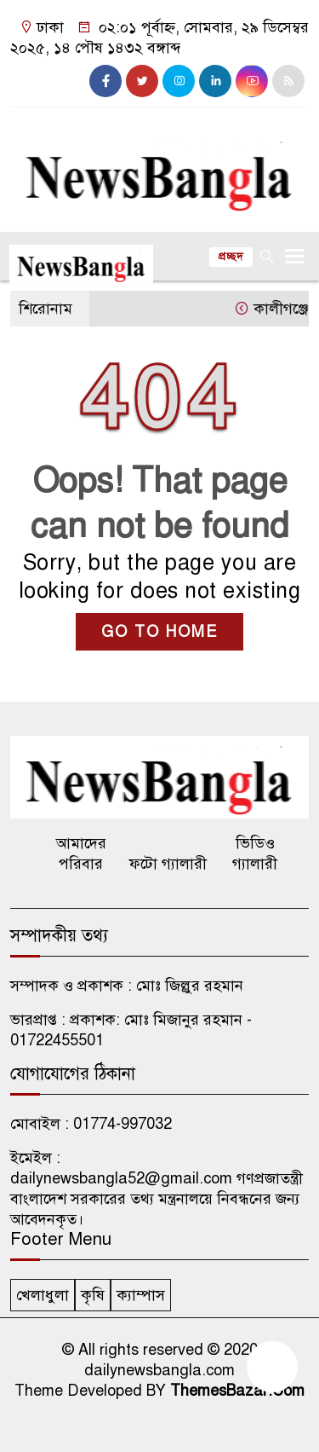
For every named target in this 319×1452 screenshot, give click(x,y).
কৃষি (93, 1295)
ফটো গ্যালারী (168, 863)
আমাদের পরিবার (81, 853)
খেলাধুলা (42, 1295)
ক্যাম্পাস (141, 1295)
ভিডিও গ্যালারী (254, 853)
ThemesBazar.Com (237, 1390)
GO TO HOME (159, 631)
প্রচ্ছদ (231, 256)
